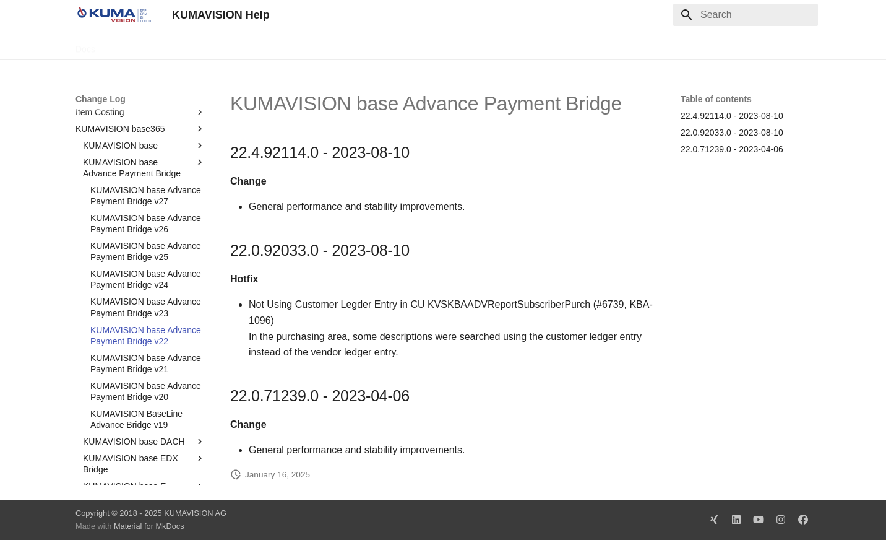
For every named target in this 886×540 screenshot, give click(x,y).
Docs (85, 45)
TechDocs (129, 45)
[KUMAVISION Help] (114, 14)
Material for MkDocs (149, 526)
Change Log (186, 45)
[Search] (745, 15)
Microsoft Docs (254, 45)
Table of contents (716, 99)
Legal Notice (321, 45)
